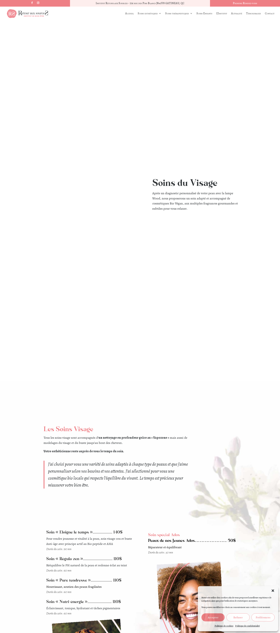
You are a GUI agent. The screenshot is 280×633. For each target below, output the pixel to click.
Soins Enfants (204, 13)
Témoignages (253, 13)
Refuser (238, 617)
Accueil (129, 13)
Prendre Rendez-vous (245, 3)
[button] (273, 590)
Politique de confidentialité (247, 625)
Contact (269, 13)
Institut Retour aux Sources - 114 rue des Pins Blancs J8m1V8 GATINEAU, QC (140, 3)
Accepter (213, 617)
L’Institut (221, 13)
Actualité (236, 13)
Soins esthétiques (148, 13)
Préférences (263, 617)
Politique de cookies (224, 625)
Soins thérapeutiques (177, 13)
